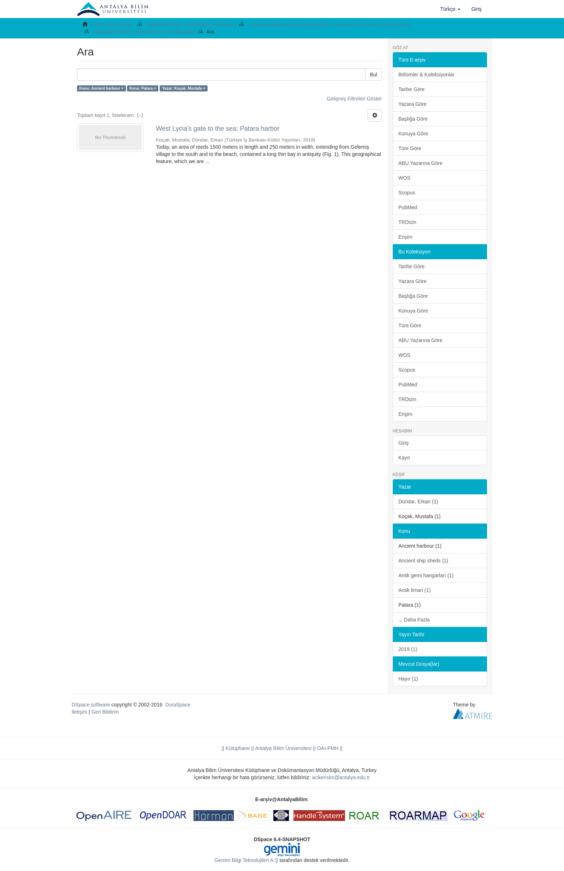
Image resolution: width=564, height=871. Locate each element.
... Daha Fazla (414, 620)
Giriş (404, 443)
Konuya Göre (413, 133)
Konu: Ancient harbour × (101, 88)
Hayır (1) (408, 679)
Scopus (407, 193)
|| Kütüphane (236, 748)
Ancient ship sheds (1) (424, 561)
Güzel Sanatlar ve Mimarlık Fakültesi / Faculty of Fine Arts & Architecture (330, 24)
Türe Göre (410, 148)
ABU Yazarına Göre (420, 163)
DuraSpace (177, 705)
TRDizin (408, 222)
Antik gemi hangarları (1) (426, 575)
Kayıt (404, 458)
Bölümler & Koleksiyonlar (427, 74)
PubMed (408, 207)
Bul (373, 74)
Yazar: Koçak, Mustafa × (183, 88)
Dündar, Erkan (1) (418, 501)
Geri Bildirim (105, 712)
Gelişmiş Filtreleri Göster (354, 99)
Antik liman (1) (415, 590)
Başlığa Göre (413, 119)
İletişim (79, 712)
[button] (450, 9)
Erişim (406, 237)
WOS (404, 178)
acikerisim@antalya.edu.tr (341, 777)
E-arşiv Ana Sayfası (112, 24)
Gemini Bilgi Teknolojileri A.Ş (246, 860)
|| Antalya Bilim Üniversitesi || (283, 748)
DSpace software (91, 705)
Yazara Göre (413, 104)
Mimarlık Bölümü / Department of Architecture (144, 32)
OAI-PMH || (328, 748)
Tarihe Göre (412, 89)
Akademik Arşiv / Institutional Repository (191, 24)
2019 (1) (408, 649)
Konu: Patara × (142, 88)
